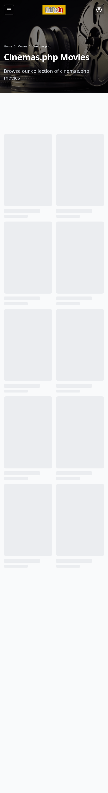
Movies (22, 46)
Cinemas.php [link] (41, 46)
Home (8, 46)
